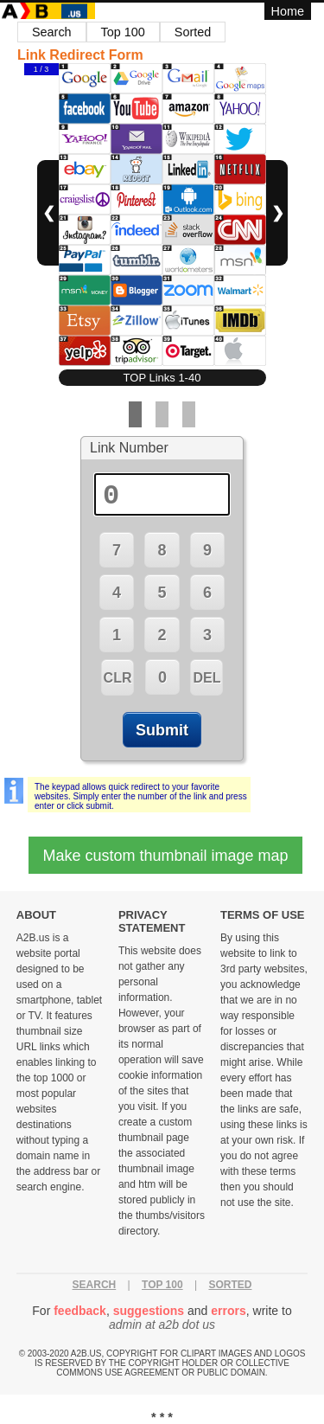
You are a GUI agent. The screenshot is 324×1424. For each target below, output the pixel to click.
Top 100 (123, 32)
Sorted (193, 32)
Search (52, 32)
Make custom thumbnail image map (165, 855)
